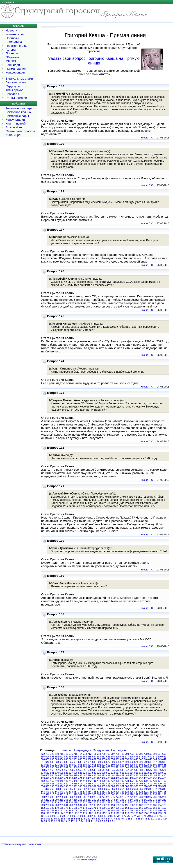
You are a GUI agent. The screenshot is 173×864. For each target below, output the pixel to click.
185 (155, 805)
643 (160, 759)
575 (99, 767)
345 (164, 789)
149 (71, 810)
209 (43, 805)
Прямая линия (16, 68)
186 (150, 805)
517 (118, 772)
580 (75, 767)
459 (136, 778)
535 (160, 770)
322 (146, 791)
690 (66, 756)
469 (90, 778)
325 (132, 791)
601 (104, 764)
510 (150, 772)
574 (104, 767)
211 (160, 802)
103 (160, 813)
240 (150, 799)
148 (75, 810)
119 (85, 813)
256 (75, 799)
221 (113, 802)
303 (108, 794)
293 (155, 794)
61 (52, 818)
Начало (65, 750)
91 (78, 816)
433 (132, 780)
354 (122, 789)
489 (122, 775)
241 (146, 799)
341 (57, 791)
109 (132, 813)
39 (125, 818)
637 (61, 762)
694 (48, 756)
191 (127, 805)
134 (141, 810)
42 (115, 818)
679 (118, 756)
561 (164, 767)
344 (43, 791)
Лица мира (13, 135)
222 (108, 802)
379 (132, 786)
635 (71, 762)
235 (48, 802)
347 (155, 789)
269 (141, 797)
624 (122, 762)
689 (71, 756)
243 (136, 799)
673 (146, 756)
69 (151, 816)
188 (141, 805)
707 (113, 754)
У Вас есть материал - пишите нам (21, 844)
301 (118, 794)
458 (141, 778)
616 (160, 762)
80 (115, 816)
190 (132, 805)
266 (155, 797)
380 (127, 786)
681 (108, 756)
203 (71, 805)
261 (52, 799)
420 (66, 783)
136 (132, 810)
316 (48, 794)
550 (90, 770)
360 (94, 789)
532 (48, 772)
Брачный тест (15, 127)
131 (155, 810)
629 (99, 762)
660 (80, 759)
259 (61, 799)
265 (160, 797)
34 (142, 818)
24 (49, 821)
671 (155, 756)
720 (52, 754)
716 (71, 754)
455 (155, 778)
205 (61, 805)
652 (118, 759)
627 (108, 762)
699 (150, 754)
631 (90, 762)
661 (75, 759)
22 (55, 821)
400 (160, 783)
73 (138, 816)
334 (90, 791)
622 (132, 762)
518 (113, 772)
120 (80, 813)
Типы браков (14, 90)
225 (94, 802)
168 (108, 807)
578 (85, 767)
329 (113, 791)
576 (94, 767)
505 (48, 775)
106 (146, 813)
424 (48, 783)
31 (152, 818)
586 (48, 767)
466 (104, 778)
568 (132, 767)
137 (127, 810)
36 (135, 818)
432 (136, 780)
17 (72, 821)
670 (160, 756)
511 (146, 772)
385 (104, 786)
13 (85, 821)
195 (108, 805)
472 (75, 778)
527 (71, 772)
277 (104, 797)
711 (94, 754)
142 (104, 810)
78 (121, 816)
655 (104, 759)
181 (48, 807)
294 (150, 794)
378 (136, 786)
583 (61, 767)
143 (99, 810)
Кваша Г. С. (147, 137)
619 (146, 762)
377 (141, 786)
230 (71, 802)
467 (99, 778)
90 (81, 816)
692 (57, 756)
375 (150, 786)
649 (132, 759)
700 (146, 754)
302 (113, 794)
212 (155, 802)
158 (155, 807)
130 (160, 810)
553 (75, 770)
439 (104, 780)
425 (43, 783)
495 (94, 775)
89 (85, 816)
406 (132, 783)
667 (48, 759)
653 (113, 759)
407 (127, 783)
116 (99, 813)
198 (94, 805)
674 (141, 756)
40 (122, 818)
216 (136, 802)
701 (141, 754)
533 (43, 772)
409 (118, 783)
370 (48, 789)
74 (135, 816)
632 (85, 762)
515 (127, 772)
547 (104, 770)
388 (90, 786)
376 (146, 786)
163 (132, 807)
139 (118, 810)
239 (155, 799)
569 (127, 767)
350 (141, 789)
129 (164, 810)
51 (85, 818)
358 (104, 789)
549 (94, 770)
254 (85, 799)
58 (62, 818)
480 (164, 775)
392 (71, 786)
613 (48, 764)
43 (112, 818)
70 (148, 816)
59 (58, 818)
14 (82, 821)
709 (104, 754)
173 (85, 807)
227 (85, 802)
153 (52, 810)
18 (69, 821)
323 (141, 791)
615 (164, 762)
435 (122, 780)
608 (71, 764)
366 (66, 789)
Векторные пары (17, 116)
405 (136, 783)
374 (155, 786)
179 (57, 807)
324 (136, 791)
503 (57, 775)
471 (80, 778)
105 (150, 813)
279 (94, 797)
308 (85, 794)
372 (164, 786)
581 (71, 767)
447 (66, 780)
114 (108, 813)
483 (150, 775)
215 (141, 802)
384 (108, 786)
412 (104, 783)
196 (104, 805)
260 (57, 799)
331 (104, 791)
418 (75, 783)
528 (66, 772)
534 (164, 770)
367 (61, 789)
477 (52, 778)
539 (141, 770)
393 (66, 786)
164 (127, 807)
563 (155, 767)
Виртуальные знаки (19, 78)
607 (75, 764)
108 (136, 813)
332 (99, 791)
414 (94, 783)
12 (89, 821)
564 (150, 767)
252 (94, 799)
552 (80, 770)
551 (85, 770)
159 (150, 807)
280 (90, 797)
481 (160, 775)
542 (127, 770)
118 (90, 813)
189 (136, 805)
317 (43, 794)
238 (160, 799)
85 (98, 816)
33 (145, 818)
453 (164, 778)
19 (65, 821)
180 (52, 807)
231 (66, 802)
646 (146, 759)
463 (118, 778)
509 (155, 772)
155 (43, 810)
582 (66, 767)
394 (61, 786)
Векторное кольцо (18, 112)
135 (136, 810)
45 (105, 818)
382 (118, 786)
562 (160, 767)
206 (57, 805)
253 (90, 799)
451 (48, 780)
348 (150, 789)
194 (113, 805)
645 (150, 759)
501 (66, 775)
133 (146, 810)
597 (122, 764)
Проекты (12, 53)
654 (108, 759)
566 (141, 767)
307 (90, 794)
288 (52, 797)
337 (75, 791)
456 (150, 778)
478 (48, 778)
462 (122, 778)
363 (80, 789)
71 (145, 816)
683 (99, 756)
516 (122, 772)
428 (155, 780)
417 (80, 783)
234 (52, 802)
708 (108, 754)
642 (164, 759)
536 (155, 770)
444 (80, 780)
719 (57, 754)
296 (141, 794)
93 (71, 816)
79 (118, 816)
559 (48, 770)
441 (94, 780)
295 (146, 794)
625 (118, 762)
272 (127, 797)
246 (122, 799)
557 (57, 770)
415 (90, 783)
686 (85, 756)
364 (75, 789)
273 (122, 797)
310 (75, 794)
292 (160, 794)
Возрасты (12, 94)
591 (150, 764)
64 (42, 818)
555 (66, 770)
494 (99, 775)
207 (52, 805)
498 (80, 775)
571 (118, 767)
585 (52, 767)
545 (113, 770)
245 (127, 799)
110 (127, 813)
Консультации (15, 119)
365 (71, 789)
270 (136, 797)
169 (104, 807)
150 (66, 810)
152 (57, 810)
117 (94, 813)
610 (61, 764)
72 (141, 816)
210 (164, 802)
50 (89, 818)
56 (69, 818)
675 (136, 756)
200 (85, 805)
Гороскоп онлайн (17, 45)
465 (108, 778)
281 (85, 797)
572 (113, 767)
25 (45, 821)
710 (99, 754)
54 (75, 818)
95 (65, 816)
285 (66, 797)
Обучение (12, 57)
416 (85, 783)
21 (58, 821)
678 (122, 756)
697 (160, 754)
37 (132, 818)
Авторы (11, 49)
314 (57, 794)
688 (75, 756)
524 (85, 772)
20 (62, 821)
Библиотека (14, 42)
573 (108, 767)
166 (118, 807)
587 (43, 767)
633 (80, 762)
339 (66, 791)
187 (146, 805)
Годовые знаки (16, 82)
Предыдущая (82, 750)
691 (61, 756)
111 (122, 813)
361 (90, 789)
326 (127, 791)
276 (108, 797)
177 (66, 807)
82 (108, 816)
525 (80, 772)
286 (61, 797)
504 (52, 775)
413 (99, 783)
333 (94, 791)
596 (127, 764)
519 (108, 772)
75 (131, 816)
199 (90, 805)
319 (160, 791)
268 (146, 797)
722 (43, 754)
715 (75, 754)
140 (113, 810)
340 (61, 791)
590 (155, 764)
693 (52, 756)
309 (80, 794)
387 (94, 786)
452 (43, 780)
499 (75, 775)
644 (155, 759)
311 (71, 794)
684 (94, 756)
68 (155, 816)
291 (164, 794)
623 (127, 762)
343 (48, 791)
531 (52, 772)
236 (43, 802)
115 (104, 813)
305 (99, 794)
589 (160, 764)
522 (94, 772)
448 (61, 780)
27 (165, 818)
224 (99, 802)
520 (104, 772)
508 (160, 772)
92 (74, 816)
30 (155, 818)
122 (71, 813)
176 (71, 807)
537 (150, 770)
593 (141, 764)
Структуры (13, 86)
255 (80, 799)
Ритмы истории (16, 97)
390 (80, 786)
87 (91, 816)
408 (122, 783)
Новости (11, 30)
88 (88, 816)
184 (160, 805)
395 (57, 786)
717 (66, 754)
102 (164, 813)
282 (80, 797)
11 (92, 821)
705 (122, 754)
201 (80, 805)
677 (127, 756)
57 (65, 818)
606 (80, 764)
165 (122, 807)
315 (52, 794)
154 (48, 810)
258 (66, 799)
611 (57, 764)
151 (61, 810)
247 (118, 799)
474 (66, 778)
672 (150, 756)
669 (164, 756)
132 (150, 810)
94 (68, 816)
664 (61, 759)
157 (160, 807)
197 (99, 805)
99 (51, 816)
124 (61, 813)
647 (141, 759)
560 (43, 770)
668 (43, 759)
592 (146, 764)
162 (136, 807)
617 (155, 762)
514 (132, 772)
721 (48, 754)
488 (127, 775)
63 (45, 818)
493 (104, 775)
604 (90, 764)
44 (109, 818)
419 (71, 783)
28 (162, 818)
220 (118, 802)
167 (113, 807)
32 (149, 818)
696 (164, 754)
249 (108, 799)
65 (165, 816)
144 (94, 810)
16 (75, 821)
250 (104, 799)
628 (104, 762)
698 (155, 754)
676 (132, 756)
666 (52, 759)
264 (164, 797)
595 (132, 764)
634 (75, 762)
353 (127, 789)
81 (111, 816)
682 (104, 756)
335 (85, 791)
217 (132, 802)
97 (58, 816)
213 (150, 802)
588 (164, 764)
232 (61, 802)
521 (99, 772)
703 (132, 754)
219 (122, 802)
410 (113, 783)
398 (43, 786)
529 (61, 772)
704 (127, 754)
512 (141, 772)
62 (49, 818)
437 (113, 780)
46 (102, 818)
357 (108, 789)
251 (99, 799)
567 (136, 767)
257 (71, 799)
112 (118, 813)
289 (48, 797)
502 (61, 775)
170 (99, 807)
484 (146, 775)
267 (150, 797)
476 (57, 778)
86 (94, 816)
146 (85, 810)
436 (118, 780)
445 (75, 780)
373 (160, 786)
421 (61, 783)
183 (164, 805)
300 (122, 794)
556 (61, 770)
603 (94, 764)
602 (99, 764)
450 (52, 780)
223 (104, 802)
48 (95, 818)
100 (48, 816)
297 (136, 794)
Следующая (101, 750)
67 (158, 816)
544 (118, 770)
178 (61, 807)
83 (105, 816)
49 (92, 818)
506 (43, 775)
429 (150, 780)
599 (113, 764)
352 (132, 789)
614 (43, 764)
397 (48, 786)
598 (118, 764)
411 (108, 783)
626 (113, 762)
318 (164, 791)
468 (94, 778)
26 (42, 821)
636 (66, 762)
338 (71, 791)
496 (90, 775)
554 (71, 770)
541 (132, 770)
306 (94, 794)
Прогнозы (12, 38)
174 (80, 807)
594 (136, 764)
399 (164, 783)
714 (80, 754)
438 (108, 780)
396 (52, 786)
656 (99, 759)
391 (75, 786)
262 (48, 799)
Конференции (15, 72)
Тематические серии (20, 108)
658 (90, 759)
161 (141, 807)
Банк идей (13, 65)
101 (43, 816)
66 (161, 816)
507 (164, 772)
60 (55, 818)
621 (136, 762)
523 (90, 772)
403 (146, 783)
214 (146, 802)
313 (61, 794)
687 (80, 756)
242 (141, 799)
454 (160, 778)
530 (57, 772)
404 (141, 783)
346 (160, 789)
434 (127, 780)
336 (80, 791)
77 (125, 816)
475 (61, 778)
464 (113, 778)
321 (150, 791)
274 (118, 797)
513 (136, 772)
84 (101, 816)
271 (132, 797)
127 (48, 813)
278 (99, 797)
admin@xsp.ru (89, 859)
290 (43, 797)
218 (127, 802)
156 (164, 807)
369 (52, 789)
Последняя (118, 750)
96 (61, 816)
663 (66, 759)
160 (146, 807)
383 (113, 786)
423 (52, 783)
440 (99, 780)
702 (136, 754)
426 (164, 780)
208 (48, 805)
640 (48, 762)
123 (66, 813)
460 (132, 778)
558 (52, 770)
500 (71, 775)
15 (78, 821)
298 (132, 794)
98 (54, 816)
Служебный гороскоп (20, 131)
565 (146, 767)
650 (127, 759)
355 (118, 789)
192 (122, 805)
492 (108, 775)
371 (43, 789)
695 (43, 756)
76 (128, 816)
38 (129, 818)
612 (52, 764)
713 (85, 754)
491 (113, 775)
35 (139, 818)
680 (113, 756)
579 (80, 767)
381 (122, 786)
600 (108, 764)
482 (155, 775)
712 (90, 754)
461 (127, 778)
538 (146, 770)
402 (150, 783)
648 (136, 759)
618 (150, 762)
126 (52, 813)
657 (94, 759)
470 (85, 778)
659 (85, 759)
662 (71, 759)
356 (113, 789)
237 (164, 799)
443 (85, 780)
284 (71, 797)
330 (108, 791)
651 (122, 759)
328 (118, 791)
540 (136, 770)
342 (52, 791)
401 (155, 783)
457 (146, 778)
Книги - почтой (16, 123)
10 (95, 821)
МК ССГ (11, 61)
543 (122, 770)
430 (146, 780)
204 (66, 805)
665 (57, 759)
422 (57, 783)
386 (99, 786)
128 (43, 813)
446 (71, 780)
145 (90, 810)
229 (75, 802)
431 (141, 780)
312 (66, 794)
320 (155, 791)
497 (85, 775)
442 (90, 780)
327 (122, 791)
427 (160, 780)
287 (57, 797)
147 (80, 810)
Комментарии (15, 34)
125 (57, 813)
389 (85, 786)
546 (108, 770)
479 (43, 778)
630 (94, 762)
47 (99, 818)
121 (75, 813)
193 (118, 805)
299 (127, 794)
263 (43, 799)
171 (94, 807)
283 (75, 797)
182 (43, 807)
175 (75, 807)
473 (71, 778)
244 (132, 799)
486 (136, 775)
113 (113, 813)
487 (132, 775)
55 (72, 818)
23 (52, 821)
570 (122, 767)
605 (85, 764)
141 (108, 810)
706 (118, 754)
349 (146, 789)
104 (155, 813)
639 (52, 762)
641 (43, 762)
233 (57, 802)
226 (90, 802)
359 (99, 789)
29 (159, 818)
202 (75, 805)
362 (85, 789)
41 (119, 818)
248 (113, 799)
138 (122, 810)
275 (113, 797)
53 (78, 818)
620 (141, 762)
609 (66, 764)
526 (75, 772)
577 (90, 767)
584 (57, 767)
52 (82, 818)
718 (61, 754)
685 (90, 756)
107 (141, 813)
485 (141, 775)
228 (80, 802)
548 (99, 770)
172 (90, 807)
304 (104, 794)
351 (136, 789)
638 (57, 762)
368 (57, 789)
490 (118, 775)
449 (57, 780)
